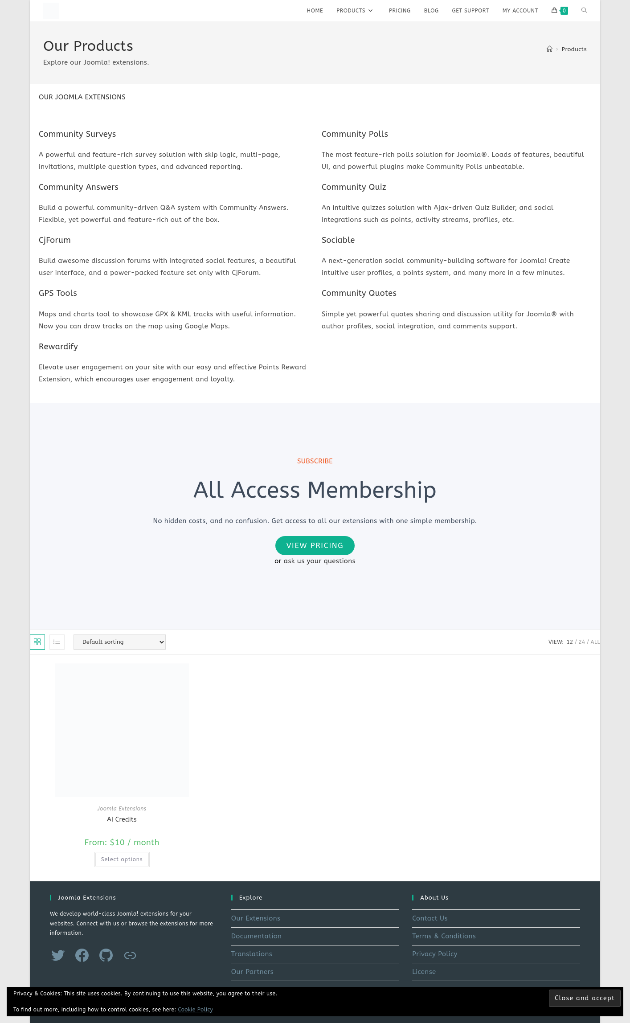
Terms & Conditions (444, 936)
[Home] (549, 49)
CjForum (55, 240)
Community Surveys (77, 134)
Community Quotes (359, 293)
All (595, 642)
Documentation (256, 936)
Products (574, 49)
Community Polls (355, 134)
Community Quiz (354, 187)
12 (569, 642)
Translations (251, 954)
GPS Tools (58, 293)
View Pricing (315, 545)
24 (582, 642)
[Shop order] (120, 642)
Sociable (338, 240)
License (424, 972)
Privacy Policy (435, 954)
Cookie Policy (195, 1010)
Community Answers (79, 187)
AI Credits (122, 819)
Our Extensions (256, 918)
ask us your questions (320, 561)
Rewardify (58, 347)
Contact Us (430, 918)
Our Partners (252, 972)
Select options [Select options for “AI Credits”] (122, 859)
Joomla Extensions (122, 809)
